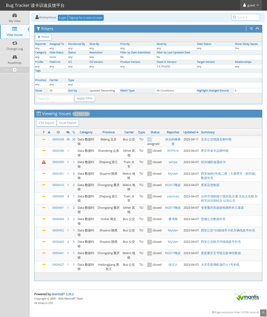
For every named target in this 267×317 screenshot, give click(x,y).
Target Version (206, 62)
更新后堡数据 (210, 185)
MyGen (173, 173)
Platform (55, 62)
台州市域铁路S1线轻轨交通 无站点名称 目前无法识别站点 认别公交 (229, 198)
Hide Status (56, 52)
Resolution (96, 52)
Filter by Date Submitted (135, 52)
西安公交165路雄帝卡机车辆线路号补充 (228, 230)
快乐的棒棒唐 (173, 141)
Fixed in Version (166, 62)
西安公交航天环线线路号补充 (221, 241)
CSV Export (46, 123)
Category (40, 52)
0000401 (58, 207)
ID (58, 132)
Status (72, 52)
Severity (162, 44)
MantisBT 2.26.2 (63, 294)
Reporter (40, 44)
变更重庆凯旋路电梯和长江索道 (222, 207)
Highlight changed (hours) (213, 90)
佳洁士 (173, 264)
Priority (125, 44)
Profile (39, 62)
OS (70, 62)
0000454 (58, 219)
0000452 (58, 230)
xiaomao (173, 196)
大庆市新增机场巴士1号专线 (220, 264)
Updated (189, 132)
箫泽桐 (173, 219)
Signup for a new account (85, 18)
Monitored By (76, 44)
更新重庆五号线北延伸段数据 (221, 253)
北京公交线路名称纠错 (216, 139)
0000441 (58, 253)
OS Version (96, 62)
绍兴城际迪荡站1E (213, 162)
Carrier (54, 80)
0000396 (58, 150)
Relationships (243, 62)
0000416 (58, 185)
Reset (43, 37)
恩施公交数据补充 (213, 219)
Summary (208, 132)
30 (73, 139)
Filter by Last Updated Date (173, 52)
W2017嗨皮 (173, 185)
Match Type (127, 90)
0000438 (58, 139)
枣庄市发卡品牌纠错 (215, 150)
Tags (38, 70)
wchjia (173, 162)
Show (38, 90)
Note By (94, 44)
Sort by (72, 90)
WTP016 (173, 150)
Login (62, 18)
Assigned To (57, 44)
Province (40, 80)
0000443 (58, 241)
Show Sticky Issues (246, 44)
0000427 (58, 264)
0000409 (58, 196)
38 (68, 139)
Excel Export (67, 123)
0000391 (58, 173)
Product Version (130, 62)
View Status (204, 44)
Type (71, 80)
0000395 (58, 162)
